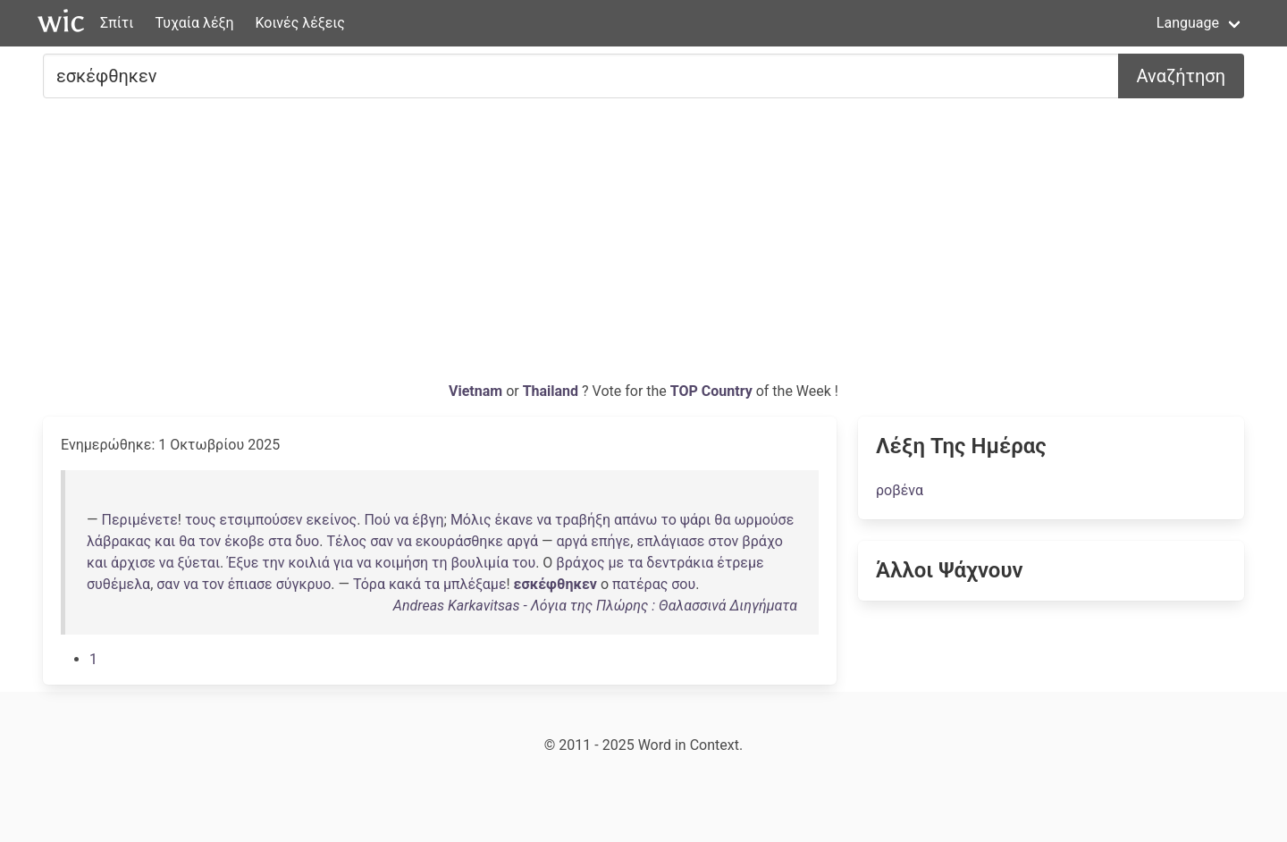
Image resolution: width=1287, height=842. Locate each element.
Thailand (552, 391)
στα (279, 541)
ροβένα (899, 490)
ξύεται (199, 562)
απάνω (636, 519)
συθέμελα (118, 584)
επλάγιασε (670, 541)
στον (723, 541)
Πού (377, 519)
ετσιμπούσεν (261, 519)
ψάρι (695, 519)
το (669, 519)
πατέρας (640, 584)
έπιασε (250, 584)
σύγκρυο (304, 584)
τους (200, 519)
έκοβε (244, 541)
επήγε (610, 541)
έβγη (427, 519)
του (523, 562)
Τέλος (346, 541)
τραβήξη (582, 519)
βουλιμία (479, 562)
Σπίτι (116, 22)
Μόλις (471, 519)
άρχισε (133, 562)
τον (209, 541)
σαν (381, 541)
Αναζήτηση (1181, 76)
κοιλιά (309, 562)
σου (683, 584)
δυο (307, 541)
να (401, 519)
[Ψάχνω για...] (581, 76)
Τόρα (369, 584)
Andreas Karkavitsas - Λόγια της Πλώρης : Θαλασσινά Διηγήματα (595, 605)
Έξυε (242, 562)
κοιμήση (402, 562)
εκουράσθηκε (459, 541)
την (273, 562)
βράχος (580, 562)
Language (1188, 22)
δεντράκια (679, 562)
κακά (405, 584)
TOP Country (711, 391)
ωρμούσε (764, 519)
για (343, 562)
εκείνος (331, 519)
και (165, 541)
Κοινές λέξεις (299, 22)
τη (439, 562)
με (616, 562)
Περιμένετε (139, 519)
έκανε (513, 519)
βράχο (762, 541)
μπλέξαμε (475, 584)
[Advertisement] (643, 247)
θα (722, 519)
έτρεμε (740, 562)
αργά (522, 541)
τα (635, 562)
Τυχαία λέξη (194, 22)
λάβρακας (119, 541)
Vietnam (477, 391)
